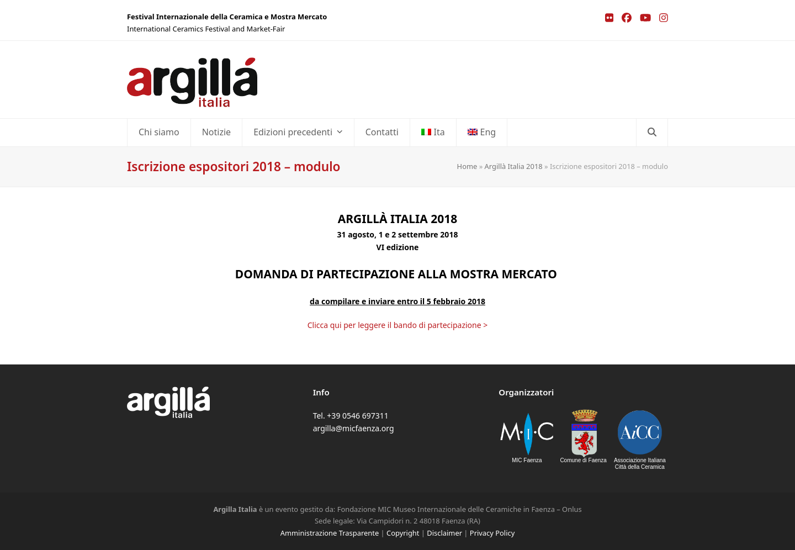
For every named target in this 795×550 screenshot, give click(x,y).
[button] (652, 132)
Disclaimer (444, 533)
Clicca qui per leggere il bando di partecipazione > (398, 325)
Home (467, 166)
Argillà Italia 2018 (514, 166)
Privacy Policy (492, 533)
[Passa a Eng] (482, 132)
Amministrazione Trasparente (329, 533)
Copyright (402, 533)
